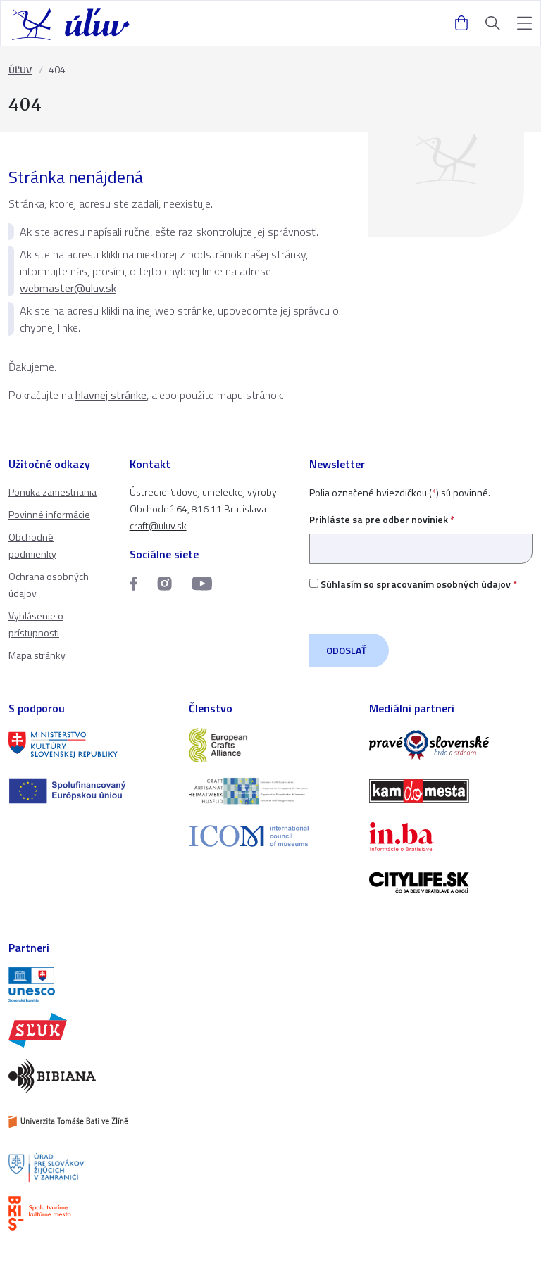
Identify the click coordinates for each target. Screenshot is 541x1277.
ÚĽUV (20, 69)
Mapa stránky (37, 655)
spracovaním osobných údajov (443, 584)
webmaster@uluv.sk (68, 287)
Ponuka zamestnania (52, 491)
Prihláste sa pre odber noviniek (421, 534)
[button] (524, 23)
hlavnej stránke (111, 394)
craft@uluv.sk (158, 525)
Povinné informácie (49, 514)
